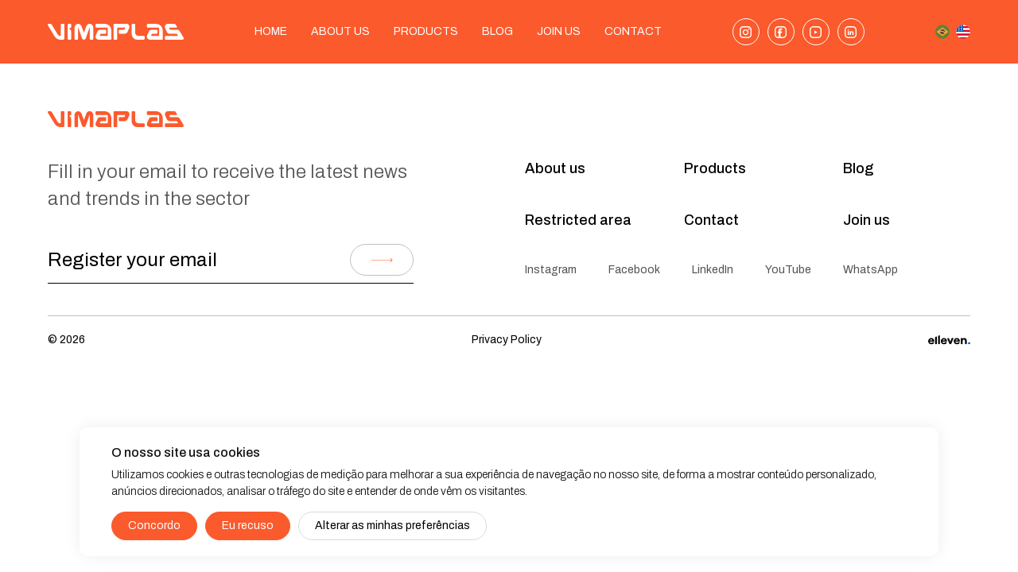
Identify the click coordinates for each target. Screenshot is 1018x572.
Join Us (559, 31)
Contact (633, 31)
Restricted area (578, 220)
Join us (866, 220)
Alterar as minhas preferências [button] (392, 525)
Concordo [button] (154, 525)
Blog (497, 31)
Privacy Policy (507, 340)
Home (270, 31)
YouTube (788, 270)
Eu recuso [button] (248, 525)
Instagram (551, 270)
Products (426, 31)
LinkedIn (712, 270)
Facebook (634, 270)
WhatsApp (870, 270)
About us (340, 31)
